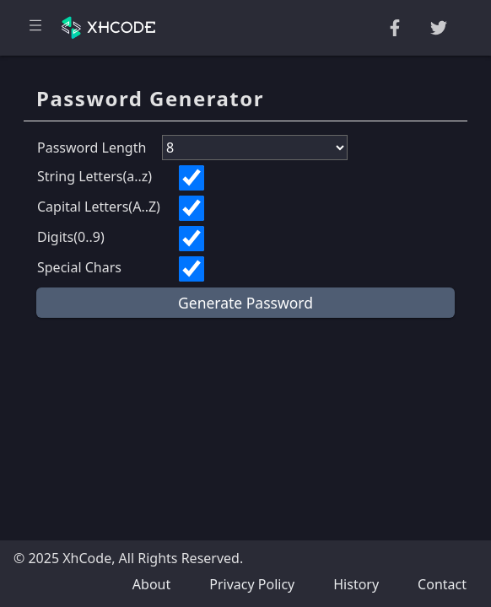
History (356, 584)
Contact (442, 584)
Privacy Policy (251, 584)
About (151, 584)
